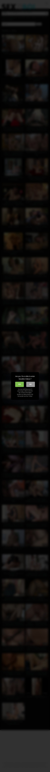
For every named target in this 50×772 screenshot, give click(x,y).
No (30, 384)
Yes (19, 384)
